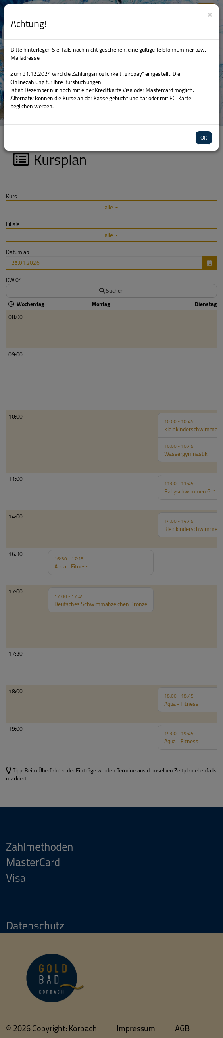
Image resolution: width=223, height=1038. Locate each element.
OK (203, 137)
